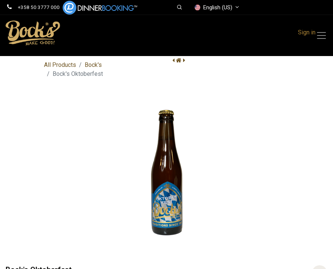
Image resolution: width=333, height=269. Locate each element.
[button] (180, 7)
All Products (60, 64)
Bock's (93, 64)
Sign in (306, 32)
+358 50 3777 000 (39, 7)
